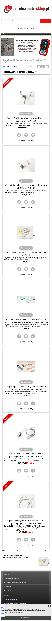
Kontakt (6, 595)
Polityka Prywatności (10, 599)
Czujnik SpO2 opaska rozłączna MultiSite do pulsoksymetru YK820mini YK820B (26, 388)
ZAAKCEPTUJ (26, 618)
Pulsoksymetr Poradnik (11, 578)
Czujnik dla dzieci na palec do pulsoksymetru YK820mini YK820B (26, 186)
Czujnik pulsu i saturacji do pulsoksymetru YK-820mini (26, 254)
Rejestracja (31, 28)
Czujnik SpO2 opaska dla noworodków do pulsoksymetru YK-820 (26, 119)
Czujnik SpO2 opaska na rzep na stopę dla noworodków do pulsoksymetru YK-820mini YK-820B (26, 322)
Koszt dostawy (8, 591)
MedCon (6, 574)
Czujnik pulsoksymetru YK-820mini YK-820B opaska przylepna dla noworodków (26, 522)
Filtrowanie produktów (18, 71)
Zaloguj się (22, 28)
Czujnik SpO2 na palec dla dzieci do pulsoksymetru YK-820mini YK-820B (26, 455)
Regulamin (7, 586)
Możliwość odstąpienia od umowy (15, 582)
